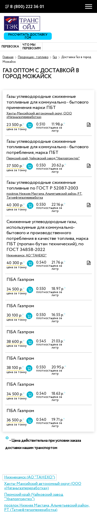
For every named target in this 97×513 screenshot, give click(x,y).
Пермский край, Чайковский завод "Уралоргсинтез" (43, 158)
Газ (55, 57)
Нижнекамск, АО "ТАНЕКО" (26, 255)
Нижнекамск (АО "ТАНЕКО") (29, 477)
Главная (8, 57)
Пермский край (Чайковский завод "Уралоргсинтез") (33, 497)
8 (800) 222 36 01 (27, 7)
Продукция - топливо (33, 57)
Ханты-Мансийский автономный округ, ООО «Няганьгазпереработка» (39, 115)
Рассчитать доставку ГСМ (27, 36)
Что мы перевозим (32, 47)
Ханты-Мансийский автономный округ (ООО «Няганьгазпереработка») (42, 486)
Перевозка (10, 47)
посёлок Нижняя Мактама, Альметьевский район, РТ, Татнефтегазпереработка (44, 196)
